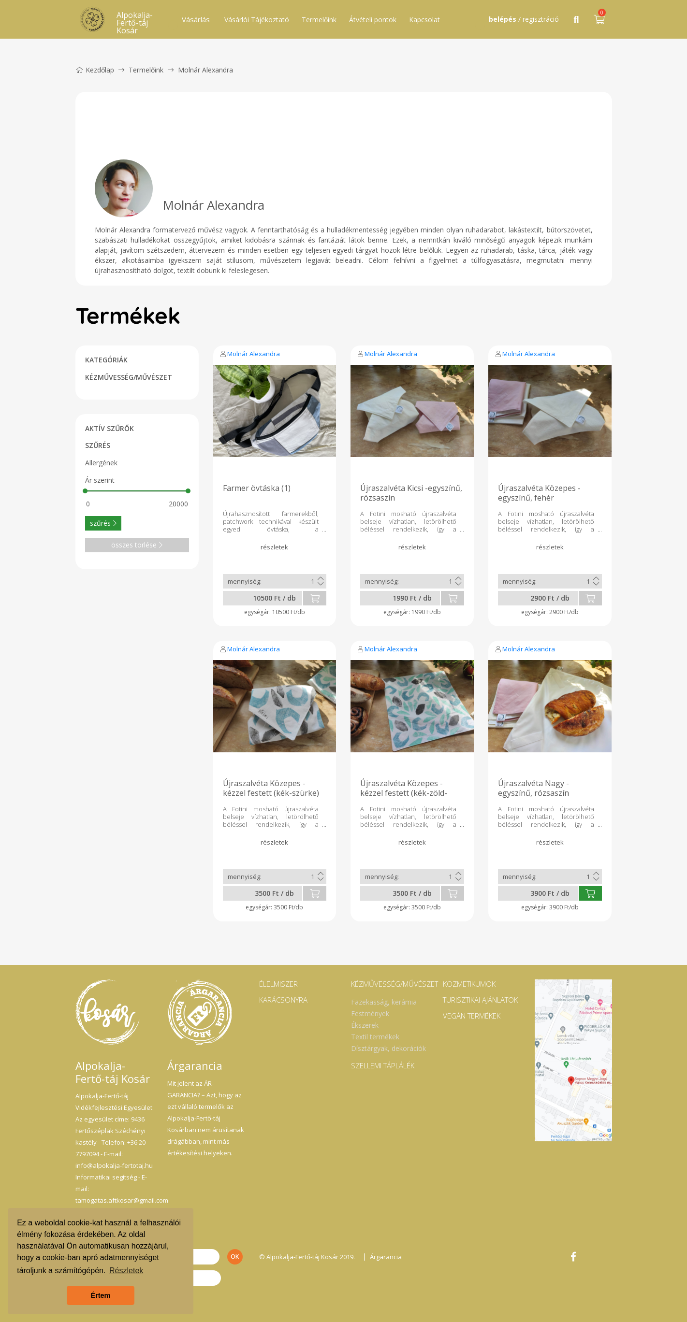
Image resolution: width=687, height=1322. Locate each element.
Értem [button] (101, 1295)
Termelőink (319, 19)
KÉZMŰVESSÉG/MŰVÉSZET (128, 377)
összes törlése (136, 544)
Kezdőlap (94, 69)
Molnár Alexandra (253, 353)
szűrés (103, 523)
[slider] (85, 491)
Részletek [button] (126, 1270)
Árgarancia (386, 1256)
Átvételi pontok (372, 19)
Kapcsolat (424, 19)
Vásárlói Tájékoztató (256, 19)
